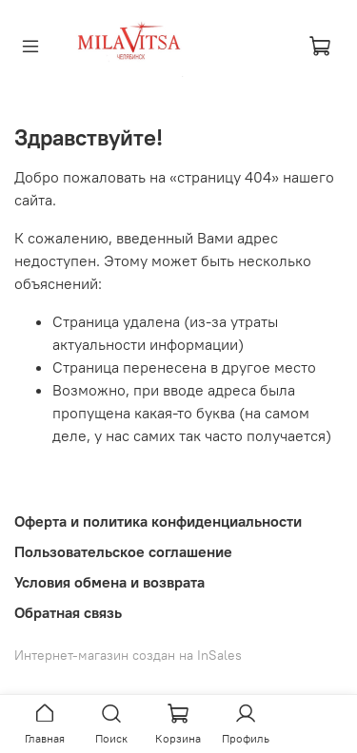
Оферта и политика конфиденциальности (158, 521)
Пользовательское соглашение (123, 551)
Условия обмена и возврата (109, 581)
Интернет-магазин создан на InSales (128, 655)
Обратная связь (68, 612)
